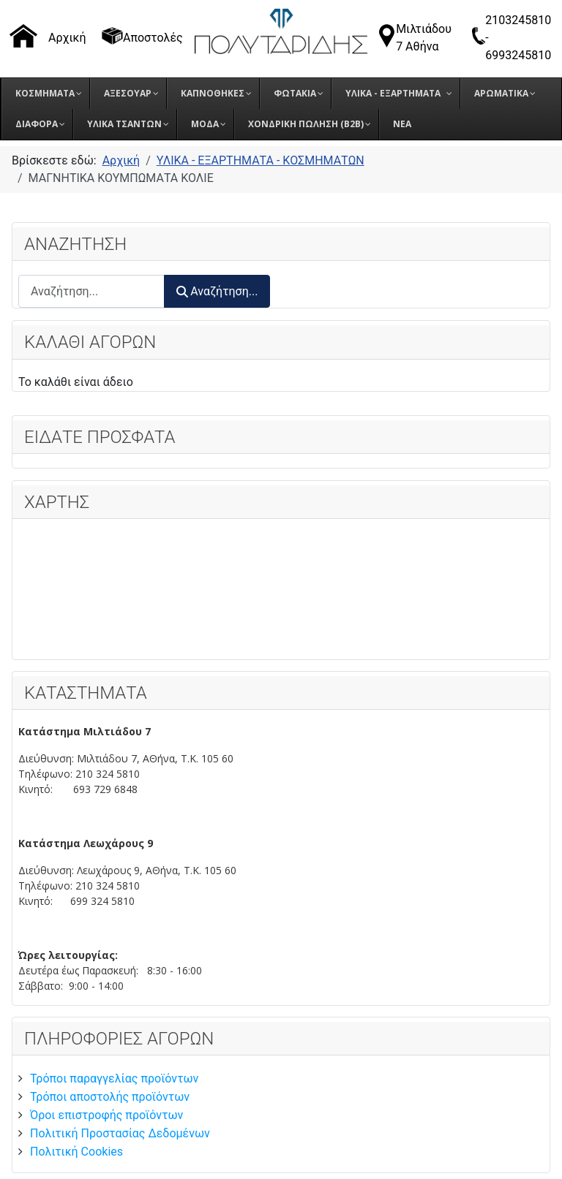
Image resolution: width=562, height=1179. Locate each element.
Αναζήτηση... (217, 291)
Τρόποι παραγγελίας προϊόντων (114, 1078)
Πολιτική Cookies (76, 1152)
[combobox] (91, 291)
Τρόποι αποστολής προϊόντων (110, 1097)
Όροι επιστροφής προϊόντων (106, 1115)
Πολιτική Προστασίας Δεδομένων (120, 1133)
